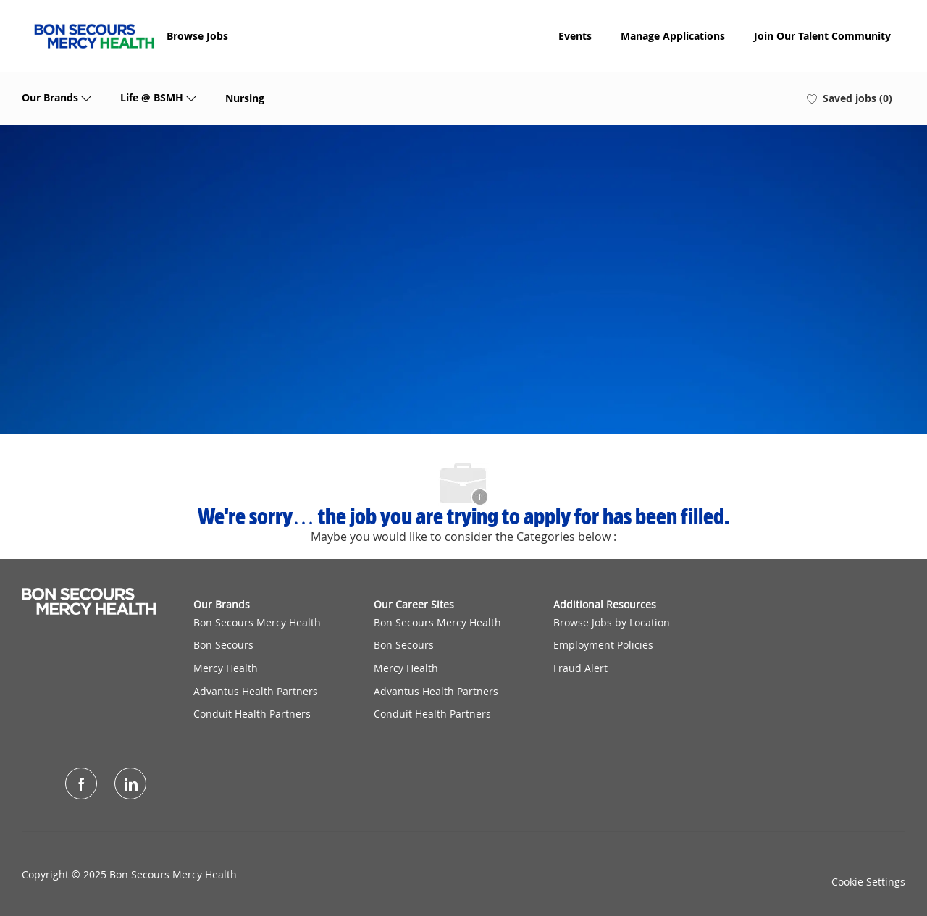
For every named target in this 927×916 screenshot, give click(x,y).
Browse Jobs (197, 36)
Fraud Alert (580, 668)
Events (575, 36)
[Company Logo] (94, 36)
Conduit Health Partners (252, 713)
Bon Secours (223, 645)
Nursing (244, 98)
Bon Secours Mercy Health (257, 622)
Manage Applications (673, 36)
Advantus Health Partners (255, 691)
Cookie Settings (868, 882)
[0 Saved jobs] (849, 98)
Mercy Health (225, 668)
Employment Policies (603, 645)
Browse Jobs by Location (611, 622)
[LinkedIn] (130, 783)
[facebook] (81, 783)
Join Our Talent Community (822, 36)
